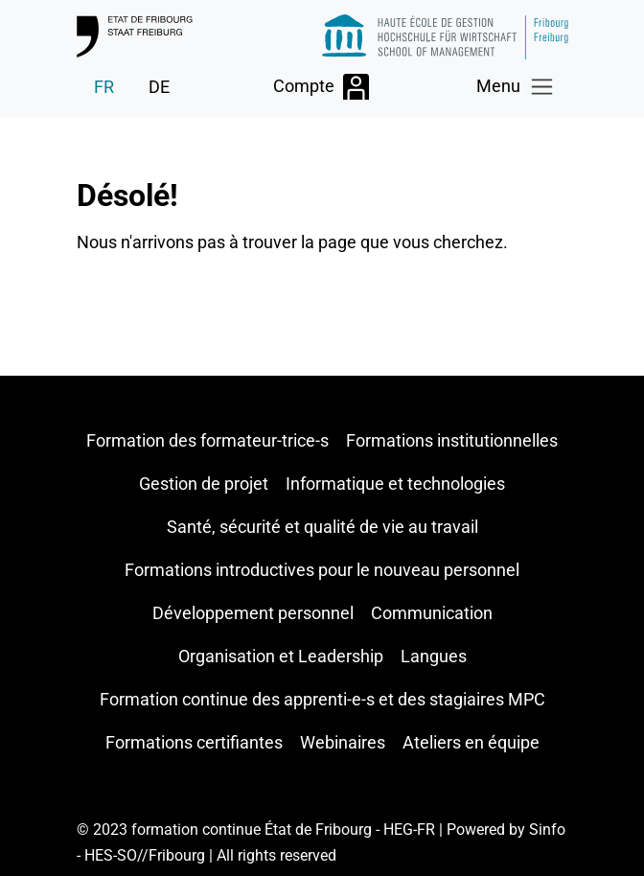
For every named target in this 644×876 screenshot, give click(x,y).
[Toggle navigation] (516, 86)
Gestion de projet (203, 483)
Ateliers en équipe (471, 742)
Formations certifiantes (194, 742)
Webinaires (342, 742)
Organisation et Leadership (280, 656)
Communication (432, 613)
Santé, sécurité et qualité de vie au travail (322, 527)
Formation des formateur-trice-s (207, 440)
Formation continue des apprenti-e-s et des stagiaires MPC (322, 699)
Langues (434, 656)
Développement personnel (253, 613)
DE (159, 87)
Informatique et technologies (395, 483)
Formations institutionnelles (452, 440)
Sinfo (547, 829)
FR (104, 87)
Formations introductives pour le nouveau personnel (322, 570)
